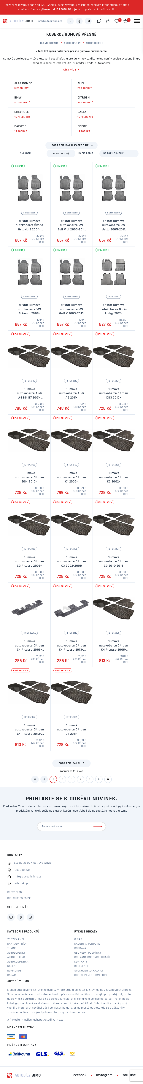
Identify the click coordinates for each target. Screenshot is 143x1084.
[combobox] (119, 153)
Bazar (11, 975)
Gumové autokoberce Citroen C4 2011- (71, 730)
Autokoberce (94, 43)
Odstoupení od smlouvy (90, 975)
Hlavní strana (49, 43)
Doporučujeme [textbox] (113, 153)
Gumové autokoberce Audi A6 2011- (71, 393)
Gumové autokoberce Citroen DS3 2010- (113, 393)
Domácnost (15, 970)
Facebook (79, 1075)
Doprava (80, 948)
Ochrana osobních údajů (92, 957)
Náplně (12, 966)
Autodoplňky (72, 43)
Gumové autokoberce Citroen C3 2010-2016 (113, 562)
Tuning (11, 948)
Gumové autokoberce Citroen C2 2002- (113, 477)
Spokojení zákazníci (88, 970)
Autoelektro (16, 957)
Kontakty (80, 961)
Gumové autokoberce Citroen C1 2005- (71, 477)
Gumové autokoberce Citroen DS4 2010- (29, 477)
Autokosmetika (17, 961)
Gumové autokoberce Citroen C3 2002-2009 (71, 562)
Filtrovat (61, 153)
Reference (81, 966)
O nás (78, 939)
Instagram (104, 1075)
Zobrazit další (69, 763)
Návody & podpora (87, 943)
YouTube (129, 1075)
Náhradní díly (17, 943)
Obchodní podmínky (87, 952)
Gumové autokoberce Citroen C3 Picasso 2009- (29, 562)
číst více (69, 69)
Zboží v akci (15, 939)
